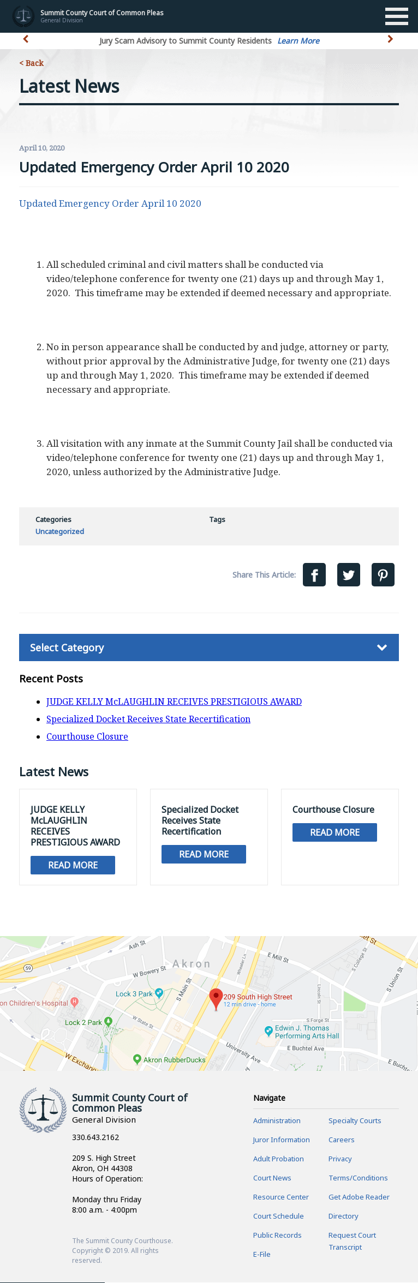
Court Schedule (278, 1216)
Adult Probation (278, 1159)
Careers (342, 1140)
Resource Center (281, 1197)
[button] (391, 45)
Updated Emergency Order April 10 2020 (110, 203)
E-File (262, 1255)
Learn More (298, 40)
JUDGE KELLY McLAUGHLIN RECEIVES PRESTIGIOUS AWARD (174, 702)
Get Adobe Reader (359, 1197)
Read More (73, 865)
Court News (272, 1178)
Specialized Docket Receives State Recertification (148, 719)
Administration (277, 1121)
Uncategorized (59, 531)
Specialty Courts (355, 1121)
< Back (31, 63)
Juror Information (281, 1140)
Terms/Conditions (358, 1178)
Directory (344, 1216)
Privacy (340, 1159)
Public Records (277, 1235)
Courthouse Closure (87, 736)
